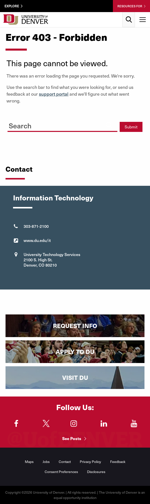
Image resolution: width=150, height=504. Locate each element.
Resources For (129, 6)
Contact (65, 461)
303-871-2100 (36, 226)
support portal (53, 94)
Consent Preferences (61, 471)
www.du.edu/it (37, 240)
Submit (131, 126)
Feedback (117, 461)
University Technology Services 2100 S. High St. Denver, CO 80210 (52, 259)
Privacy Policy (90, 461)
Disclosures (96, 471)
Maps (29, 461)
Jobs (46, 461)
